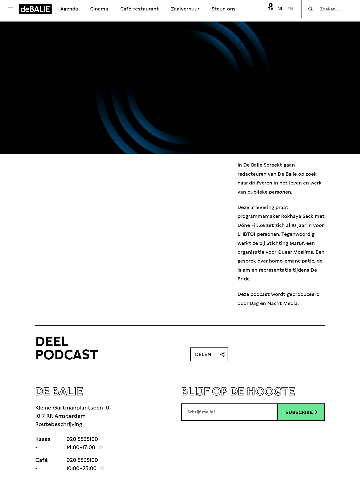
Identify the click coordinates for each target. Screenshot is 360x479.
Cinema (99, 9)
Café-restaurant (139, 9)
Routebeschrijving (58, 424)
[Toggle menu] (10, 9)
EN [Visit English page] (290, 8)
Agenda (69, 9)
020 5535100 (82, 439)
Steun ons (224, 9)
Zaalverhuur (185, 9)
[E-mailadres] (229, 412)
